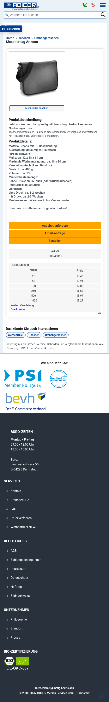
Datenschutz (17, 578)
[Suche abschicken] (103, 14)
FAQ (11, 509)
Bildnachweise (18, 596)
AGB (11, 551)
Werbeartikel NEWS (21, 527)
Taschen (34, 335)
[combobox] (52, 14)
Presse (13, 637)
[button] (84, 5)
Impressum (16, 569)
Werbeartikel (15, 335)
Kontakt (13, 491)
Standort (14, 628)
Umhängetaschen (55, 335)
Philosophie (16, 619)
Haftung (14, 587)
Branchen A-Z (17, 500)
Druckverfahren (19, 518)
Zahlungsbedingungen (23, 560)
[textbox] (52, 14)
